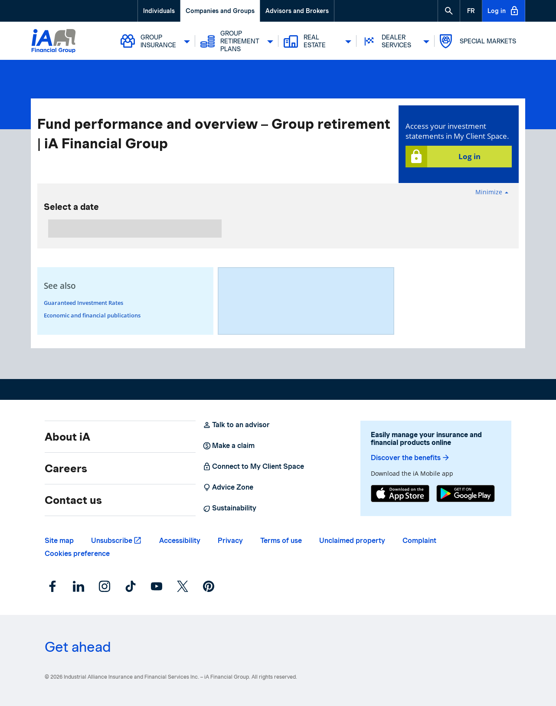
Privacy (230, 540)
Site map (59, 540)
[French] (471, 11)
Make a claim (229, 445)
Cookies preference (77, 553)
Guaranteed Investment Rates (83, 303)
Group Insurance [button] (155, 41)
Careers (66, 468)
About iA (67, 437)
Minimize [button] (491, 192)
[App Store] (400, 494)
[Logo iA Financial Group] (53, 42)
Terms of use (281, 540)
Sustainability (229, 508)
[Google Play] (465, 494)
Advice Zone (228, 487)
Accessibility (179, 540)
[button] (449, 11)
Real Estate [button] (317, 41)
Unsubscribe (111, 540)
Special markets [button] (478, 41)
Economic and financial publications (92, 315)
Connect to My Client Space (253, 466)
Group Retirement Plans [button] (236, 41)
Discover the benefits (410, 458)
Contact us (73, 500)
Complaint (419, 540)
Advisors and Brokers (297, 10)
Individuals (159, 10)
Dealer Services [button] (395, 41)
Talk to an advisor (236, 425)
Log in (503, 11)
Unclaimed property (352, 540)
